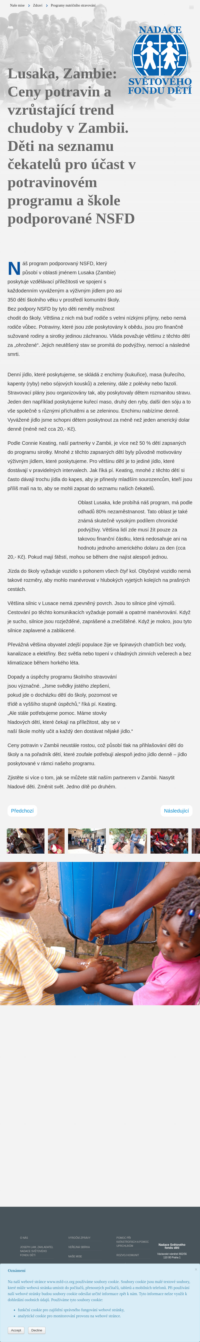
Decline (36, 1330)
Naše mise (75, 1256)
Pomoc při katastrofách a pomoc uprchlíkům (133, 1241)
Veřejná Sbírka (79, 1247)
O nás (24, 1237)
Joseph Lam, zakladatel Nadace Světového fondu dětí (36, 1251)
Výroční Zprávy (79, 1237)
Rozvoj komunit (128, 1255)
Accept (16, 1330)
